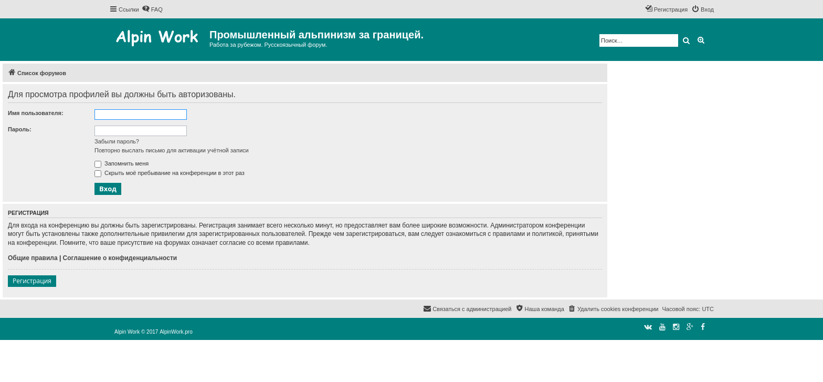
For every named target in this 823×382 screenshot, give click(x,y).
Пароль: (19, 129)
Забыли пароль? (116, 141)
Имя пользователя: (36, 113)
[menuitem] (152, 9)
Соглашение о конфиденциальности (120, 258)
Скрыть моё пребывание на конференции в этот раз (169, 173)
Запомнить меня (121, 163)
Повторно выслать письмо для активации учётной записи (171, 150)
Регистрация (32, 280)
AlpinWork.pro (176, 332)
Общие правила (33, 258)
